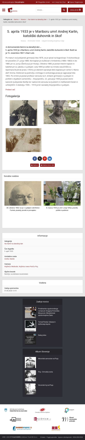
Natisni (34, 165)
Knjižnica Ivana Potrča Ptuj (28, 266)
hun (64, 2)
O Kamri (42, 437)
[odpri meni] (3, 10)
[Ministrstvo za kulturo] (16, 410)
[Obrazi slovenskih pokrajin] (69, 419)
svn (53, 2)
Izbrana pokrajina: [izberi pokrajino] (13, 2)
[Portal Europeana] (69, 410)
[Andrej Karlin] (23, 113)
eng (57, 2)
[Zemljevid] (75, 10)
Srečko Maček (9, 259)
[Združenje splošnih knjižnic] (56, 428)
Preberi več (10, 89)
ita (61, 2)
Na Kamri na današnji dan (13, 244)
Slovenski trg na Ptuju (45, 385)
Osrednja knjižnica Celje (55, 41)
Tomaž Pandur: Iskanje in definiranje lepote (47, 323)
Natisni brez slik (47, 165)
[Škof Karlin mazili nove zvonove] (23, 140)
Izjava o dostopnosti (65, 437)
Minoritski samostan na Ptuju (48, 358)
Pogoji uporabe (52, 437)
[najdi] (64, 10)
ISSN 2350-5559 (78, 437)
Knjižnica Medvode (11, 266)
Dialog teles (42, 335)
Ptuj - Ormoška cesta (45, 372)
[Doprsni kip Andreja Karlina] (61, 112)
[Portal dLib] (16, 419)
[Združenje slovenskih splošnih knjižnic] (42, 419)
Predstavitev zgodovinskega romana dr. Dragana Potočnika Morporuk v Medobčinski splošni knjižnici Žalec (48, 312)
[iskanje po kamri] (48, 10)
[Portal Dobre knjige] (22, 428)
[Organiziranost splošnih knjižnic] (42, 410)
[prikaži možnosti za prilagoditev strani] (43, 2)
